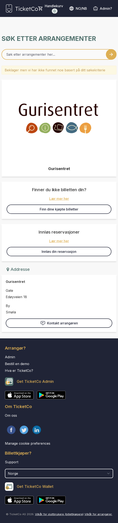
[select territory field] (59, 473)
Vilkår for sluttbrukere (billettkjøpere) (59, 514)
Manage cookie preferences (27, 443)
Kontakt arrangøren (59, 323)
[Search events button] (111, 54)
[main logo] (22, 8)
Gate (9, 290)
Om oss (11, 415)
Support (11, 462)
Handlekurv (54, 9)
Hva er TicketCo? (19, 370)
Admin (10, 357)
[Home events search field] (59, 54)
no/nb (78, 8)
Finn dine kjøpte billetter (59, 209)
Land (9, 467)
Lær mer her (59, 198)
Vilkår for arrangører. (98, 514)
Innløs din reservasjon (59, 251)
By (8, 306)
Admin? (106, 8)
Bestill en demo (17, 364)
